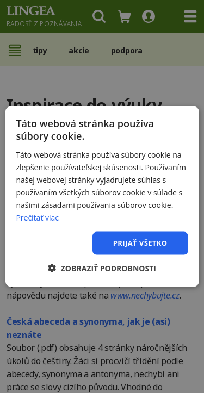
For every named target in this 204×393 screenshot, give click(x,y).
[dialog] (102, 196)
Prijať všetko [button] (140, 243)
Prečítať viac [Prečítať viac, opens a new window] (37, 217)
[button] (102, 268)
